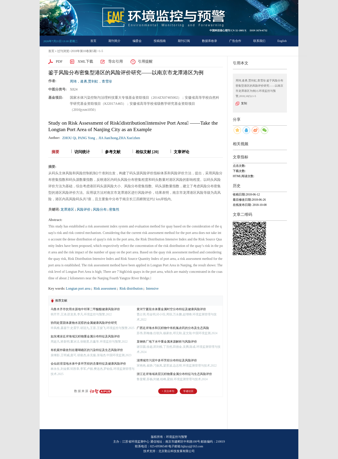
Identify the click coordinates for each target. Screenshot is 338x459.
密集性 (114, 209)
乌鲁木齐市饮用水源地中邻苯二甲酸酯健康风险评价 (85, 309)
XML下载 (85, 61)
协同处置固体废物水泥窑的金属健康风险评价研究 (84, 322)
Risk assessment (104, 288)
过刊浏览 (63, 51)
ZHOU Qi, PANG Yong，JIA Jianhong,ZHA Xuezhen (101, 138)
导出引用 (115, 61)
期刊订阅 (184, 41)
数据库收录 (209, 41)
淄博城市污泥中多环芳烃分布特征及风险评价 (167, 360)
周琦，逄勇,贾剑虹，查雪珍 (91, 81)
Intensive (152, 288)
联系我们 (259, 41)
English (282, 41)
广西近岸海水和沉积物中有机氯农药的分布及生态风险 (173, 328)
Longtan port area (78, 288)
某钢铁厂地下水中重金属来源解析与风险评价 (167, 341)
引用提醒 (145, 61)
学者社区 (188, 391)
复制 (244, 103)
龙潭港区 (67, 209)
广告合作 (235, 41)
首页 (93, 41)
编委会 (137, 41)
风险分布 (100, 209)
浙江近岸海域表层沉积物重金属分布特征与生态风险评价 (174, 374)
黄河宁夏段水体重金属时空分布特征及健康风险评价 (171, 309)
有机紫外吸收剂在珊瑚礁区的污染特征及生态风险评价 (87, 350)
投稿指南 (160, 41)
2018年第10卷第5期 (84, 51)
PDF (59, 61)
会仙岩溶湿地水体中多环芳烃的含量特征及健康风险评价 (88, 363)
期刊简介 (114, 41)
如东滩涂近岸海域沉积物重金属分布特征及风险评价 (85, 336)
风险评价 (84, 209)
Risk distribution (131, 288)
